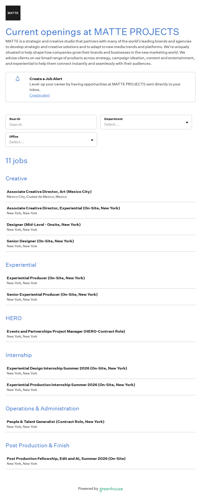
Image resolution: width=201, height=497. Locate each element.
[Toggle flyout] (187, 122)
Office (13, 137)
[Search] (51, 125)
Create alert (40, 95)
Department (113, 119)
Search (14, 119)
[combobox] (104, 124)
